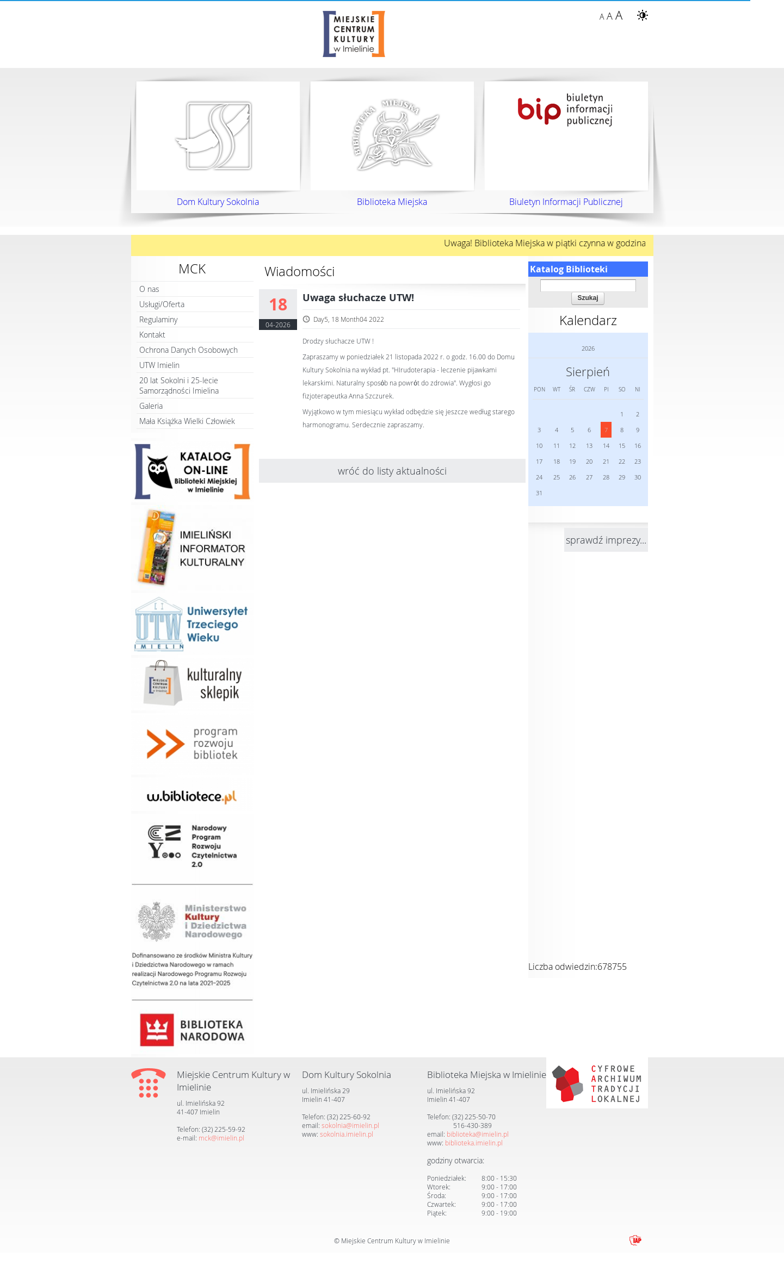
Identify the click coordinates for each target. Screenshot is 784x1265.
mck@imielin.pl (221, 1137)
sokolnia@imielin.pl (350, 1125)
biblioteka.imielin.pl (474, 1142)
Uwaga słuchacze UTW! (358, 297)
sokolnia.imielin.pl (346, 1134)
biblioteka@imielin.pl (478, 1134)
